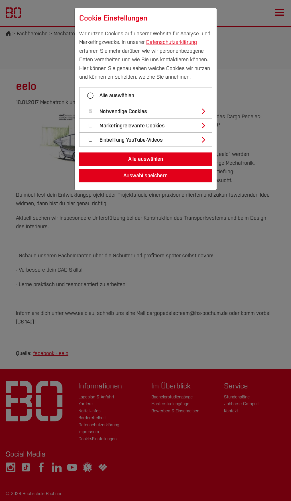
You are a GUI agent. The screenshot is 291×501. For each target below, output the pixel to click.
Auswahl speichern (145, 175)
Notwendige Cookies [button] (123, 112)
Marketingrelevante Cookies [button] (132, 126)
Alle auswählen (116, 95)
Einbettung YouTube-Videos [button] (131, 140)
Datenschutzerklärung (171, 42)
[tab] (148, 111)
